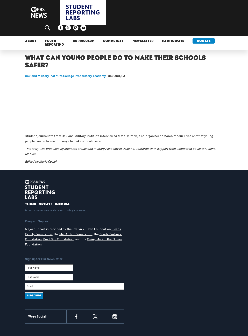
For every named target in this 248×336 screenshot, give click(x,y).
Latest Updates (141, 215)
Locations (137, 222)
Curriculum (84, 30)
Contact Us (186, 215)
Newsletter (143, 30)
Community (113, 30)
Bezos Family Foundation (43, 223)
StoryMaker (138, 218)
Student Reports (141, 211)
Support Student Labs (193, 204)
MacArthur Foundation (85, 223)
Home (134, 204)
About (30, 30)
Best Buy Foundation (72, 228)
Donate (204, 30)
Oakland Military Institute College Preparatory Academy (65, 64)
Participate (173, 30)
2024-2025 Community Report (198, 211)
